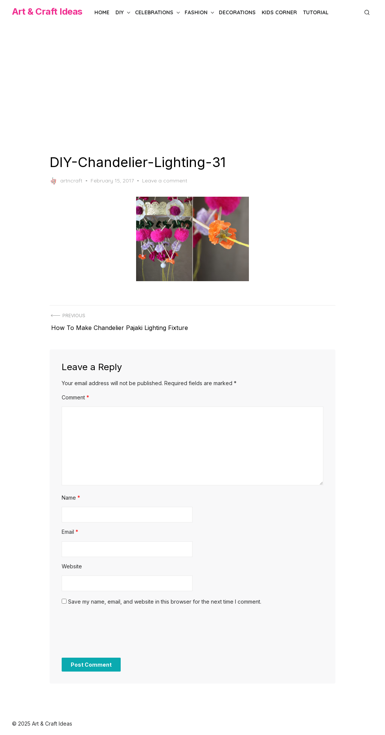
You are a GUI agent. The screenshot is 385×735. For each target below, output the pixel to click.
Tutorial (316, 12)
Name (71, 493)
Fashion (196, 12)
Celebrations (154, 12)
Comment (75, 393)
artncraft (66, 181)
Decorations (237, 12)
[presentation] (119, 631)
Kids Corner (279, 12)
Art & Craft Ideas (47, 11)
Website (72, 562)
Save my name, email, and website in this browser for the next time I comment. (164, 597)
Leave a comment (164, 180)
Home (101, 12)
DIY (119, 12)
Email (70, 527)
